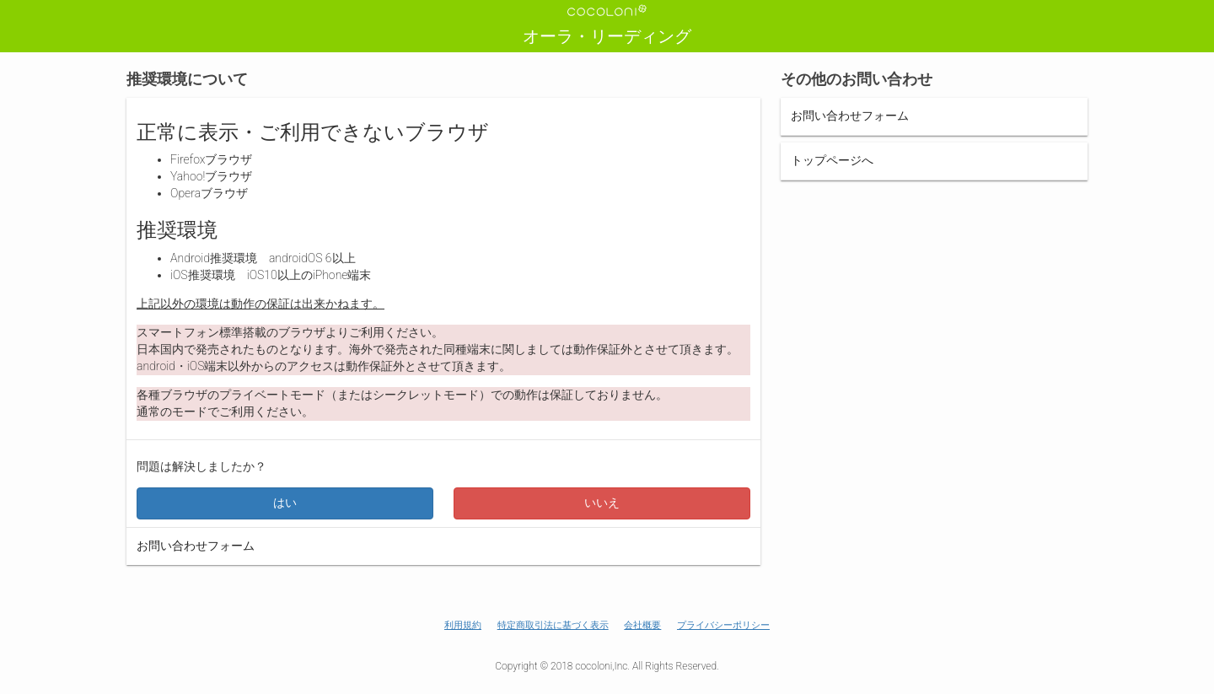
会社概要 (642, 625)
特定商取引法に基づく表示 (553, 625)
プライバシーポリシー (723, 625)
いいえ (602, 502)
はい (285, 502)
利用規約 (462, 625)
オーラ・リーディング (607, 36)
